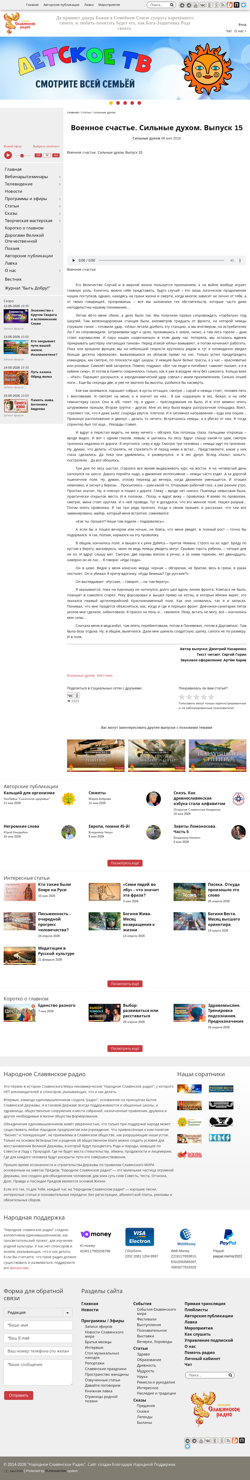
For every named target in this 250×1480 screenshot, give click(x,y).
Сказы (11, 213)
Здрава (143, 1354)
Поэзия (12, 248)
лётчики (106, 675)
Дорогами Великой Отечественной (24, 238)
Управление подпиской (209, 1340)
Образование (149, 1360)
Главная (32, 5)
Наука (142, 1377)
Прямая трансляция (205, 1304)
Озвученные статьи (102, 1380)
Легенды (145, 1417)
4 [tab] (132, 103)
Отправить (18, 1395)
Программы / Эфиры (102, 1321)
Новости (13, 191)
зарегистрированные (230, 703)
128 (38, 155)
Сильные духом (146, 138)
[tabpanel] (125, 68)
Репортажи (94, 1363)
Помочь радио (200, 1353)
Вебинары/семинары (26, 176)
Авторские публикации (61, 5)
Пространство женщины (107, 1374)
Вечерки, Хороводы (154, 1342)
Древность (146, 1365)
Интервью (94, 1348)
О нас (10, 270)
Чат (229, 31)
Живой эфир (12, 146)
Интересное (147, 1388)
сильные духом (81, 675)
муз (56, 155)
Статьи (12, 206)
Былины (144, 1423)
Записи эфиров (98, 1327)
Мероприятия (109, 5)
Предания (146, 1406)
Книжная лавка (98, 1391)
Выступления (149, 1325)
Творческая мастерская (28, 220)
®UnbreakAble (55, 1471)
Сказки (143, 1411)
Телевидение (19, 184)
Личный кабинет (202, 1359)
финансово (19, 1268)
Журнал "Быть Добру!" (27, 288)
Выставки (145, 1336)
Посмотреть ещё (125, 863)
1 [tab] (111, 103)
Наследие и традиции (156, 1393)
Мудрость (145, 1371)
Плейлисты (196, 1310)
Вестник (13, 279)
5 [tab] (139, 103)
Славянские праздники (105, 1369)
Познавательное (152, 1330)
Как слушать (198, 1334)
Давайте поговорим (102, 1385)
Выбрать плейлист (46, 146)
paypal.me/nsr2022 (227, 1256)
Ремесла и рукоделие (156, 1382)
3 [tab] (125, 103)
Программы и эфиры (26, 198)
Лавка (89, 5)
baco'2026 (13, 1470)
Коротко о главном (24, 228)
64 (47, 155)
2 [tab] (118, 103)
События (142, 1304)
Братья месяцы (98, 1342)
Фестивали (146, 1319)
